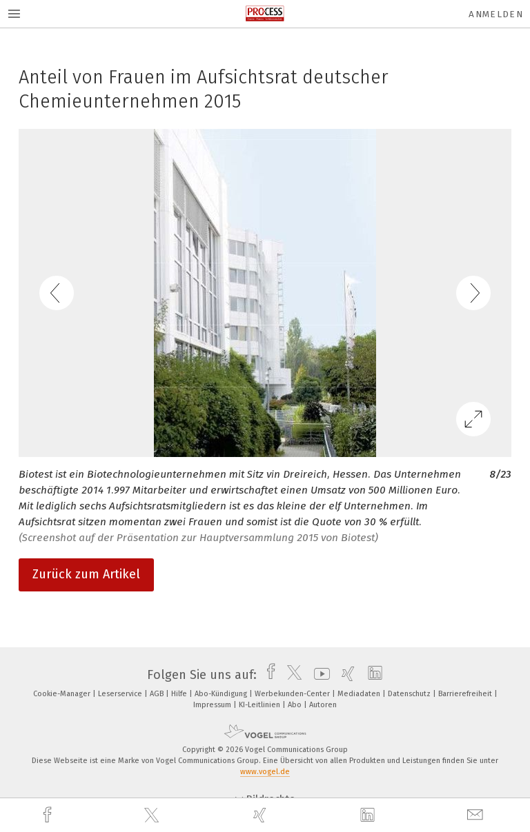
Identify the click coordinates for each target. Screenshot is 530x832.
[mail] (477, 815)
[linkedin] (369, 815)
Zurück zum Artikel (86, 574)
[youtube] (318, 674)
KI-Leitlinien (260, 704)
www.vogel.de (265, 771)
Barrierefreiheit (466, 693)
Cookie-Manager (62, 693)
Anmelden (496, 14)
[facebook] (49, 815)
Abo (296, 704)
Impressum (213, 704)
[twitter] (153, 815)
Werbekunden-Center (293, 693)
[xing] (261, 815)
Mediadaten (359, 693)
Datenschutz (410, 693)
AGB (158, 693)
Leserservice (121, 693)
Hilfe (180, 693)
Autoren (323, 704)
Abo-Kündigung (222, 693)
